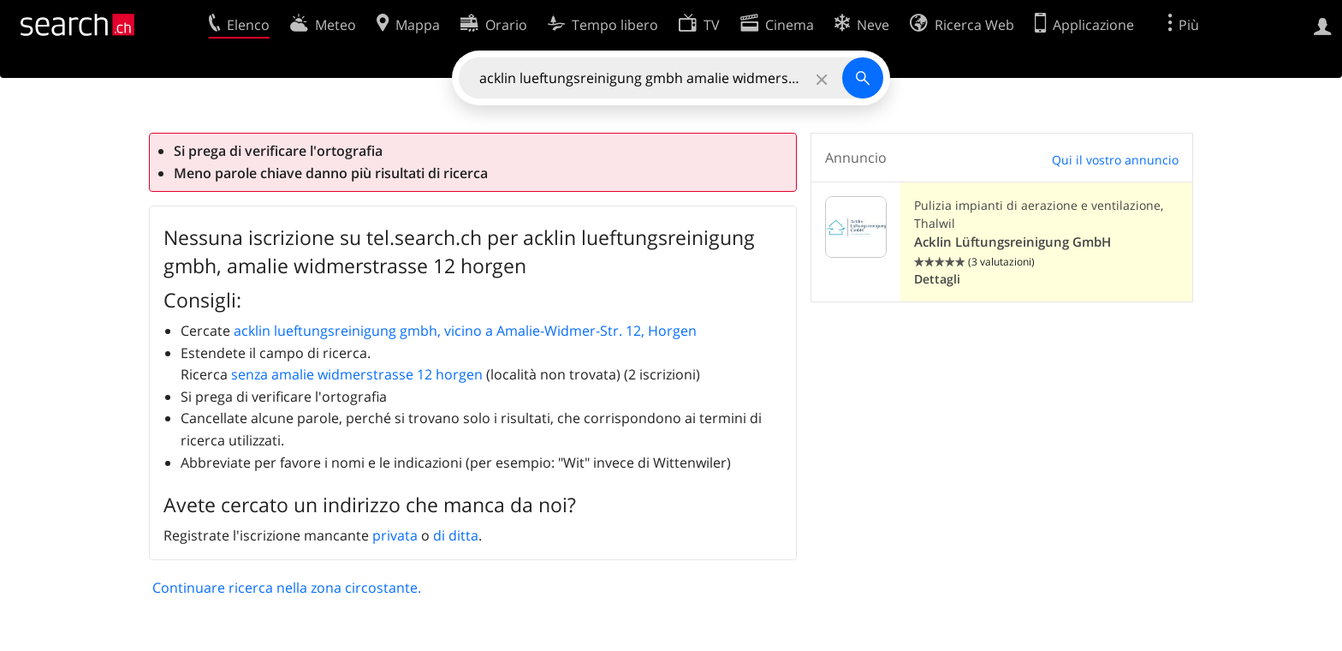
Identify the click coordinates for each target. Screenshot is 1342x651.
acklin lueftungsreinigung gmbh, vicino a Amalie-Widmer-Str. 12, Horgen (465, 330)
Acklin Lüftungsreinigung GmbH (1012, 242)
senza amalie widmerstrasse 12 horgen (357, 374)
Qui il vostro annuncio (1115, 160)
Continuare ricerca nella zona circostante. (286, 587)
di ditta (455, 535)
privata (395, 535)
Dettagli (937, 279)
